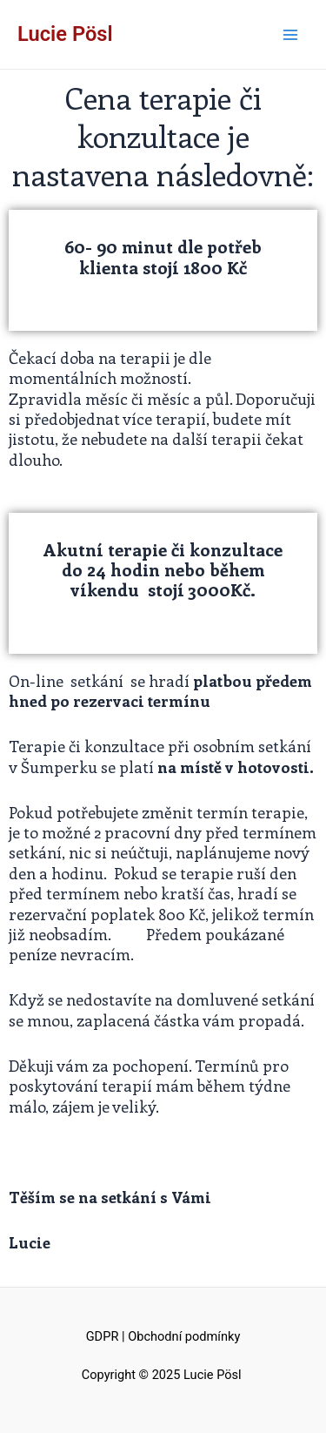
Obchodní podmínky (184, 1336)
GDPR (102, 1336)
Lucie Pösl (65, 34)
